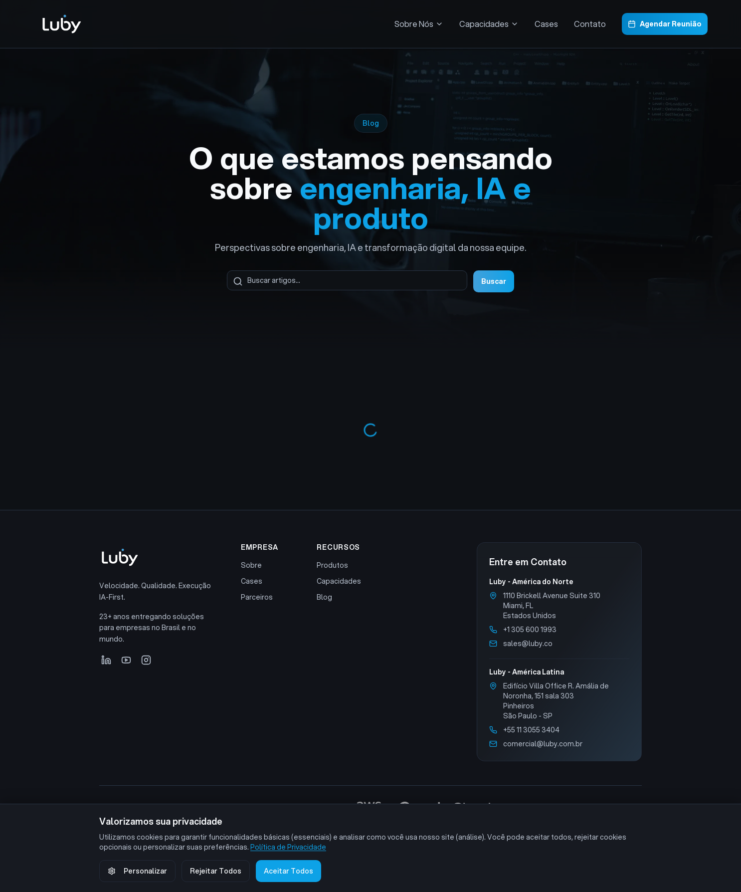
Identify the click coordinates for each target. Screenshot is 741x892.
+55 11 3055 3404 (531, 730)
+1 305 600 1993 (529, 630)
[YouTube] (126, 660)
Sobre (251, 565)
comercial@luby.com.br (542, 744)
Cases (546, 23)
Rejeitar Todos (215, 871)
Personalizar (137, 871)
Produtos (332, 565)
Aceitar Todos (288, 871)
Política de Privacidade (288, 847)
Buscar (493, 281)
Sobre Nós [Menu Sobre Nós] (418, 23)
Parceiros (257, 597)
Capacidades (339, 581)
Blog (324, 597)
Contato (590, 23)
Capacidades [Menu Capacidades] (489, 23)
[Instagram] (146, 660)
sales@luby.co (528, 644)
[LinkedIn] (106, 660)
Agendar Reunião (665, 24)
